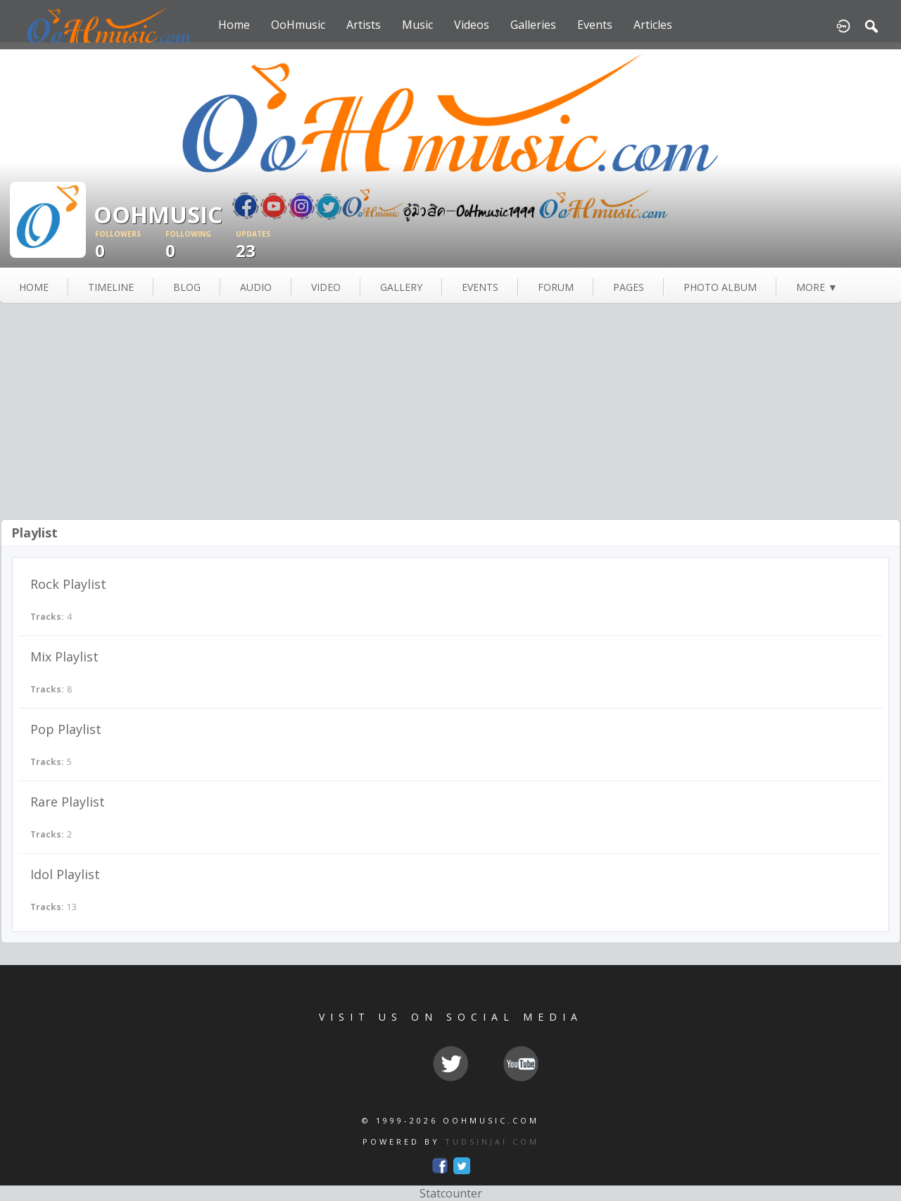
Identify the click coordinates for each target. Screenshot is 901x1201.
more (817, 287)
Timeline (111, 287)
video (326, 287)
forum (556, 287)
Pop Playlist (65, 729)
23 (271, 245)
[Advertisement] (450, 412)
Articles (653, 24)
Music (417, 24)
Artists (363, 24)
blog (187, 287)
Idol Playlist (65, 874)
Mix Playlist (64, 656)
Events (594, 24)
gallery (401, 287)
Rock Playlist (68, 583)
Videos (471, 24)
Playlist (34, 532)
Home (234, 24)
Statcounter (451, 1193)
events (480, 287)
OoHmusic (298, 24)
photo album (720, 287)
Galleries (533, 24)
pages (628, 287)
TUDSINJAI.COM (492, 1141)
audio (256, 287)
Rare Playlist (67, 801)
